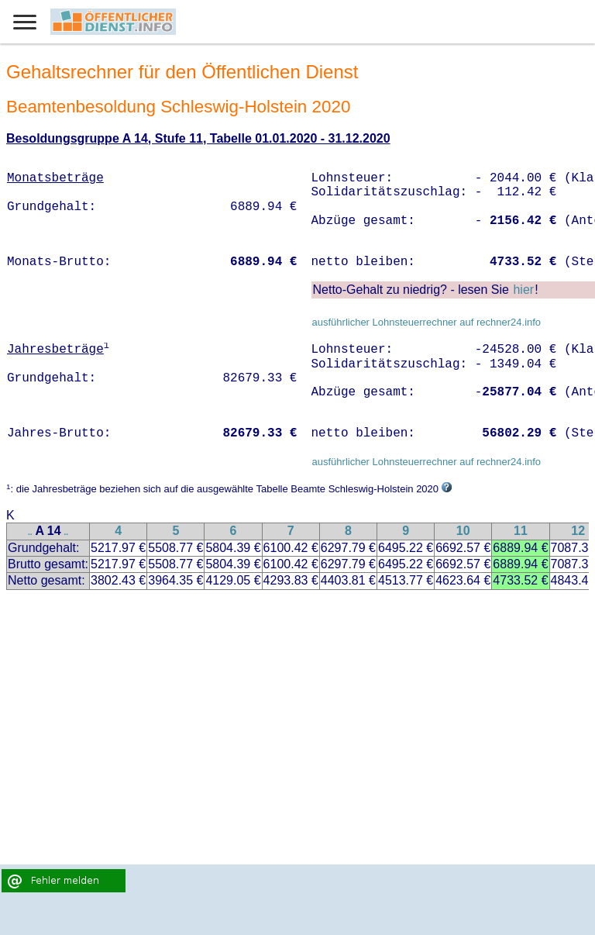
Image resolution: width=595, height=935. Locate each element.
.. (30, 532)
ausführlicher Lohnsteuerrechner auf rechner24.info (426, 322)
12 (578, 530)
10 (463, 530)
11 (521, 530)
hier (523, 289)
